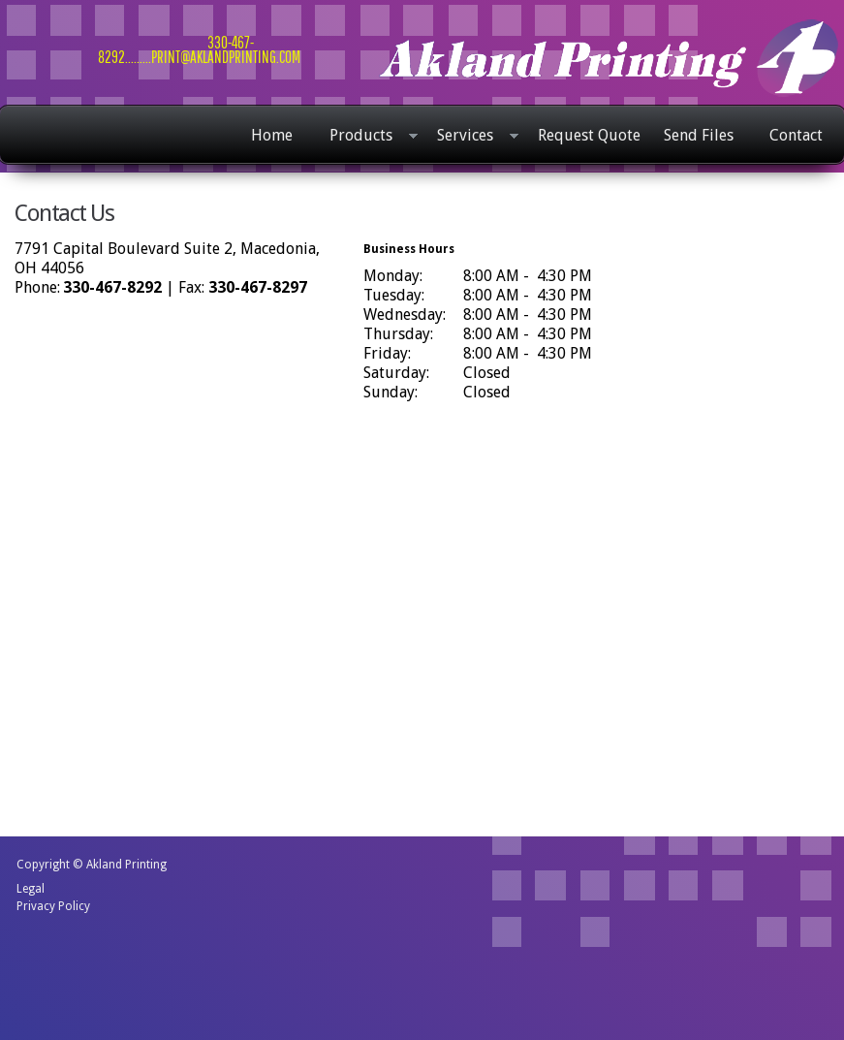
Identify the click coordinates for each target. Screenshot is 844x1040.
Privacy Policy (53, 906)
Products (369, 136)
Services (472, 136)
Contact (796, 135)
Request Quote (589, 135)
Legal (30, 889)
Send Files (699, 135)
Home (272, 135)
